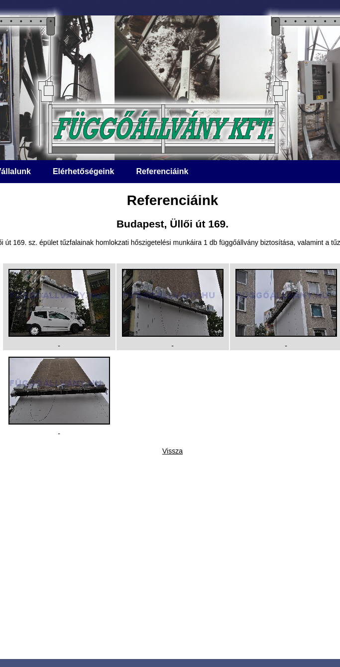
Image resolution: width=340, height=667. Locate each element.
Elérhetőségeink (83, 171)
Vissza (172, 451)
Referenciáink (162, 171)
